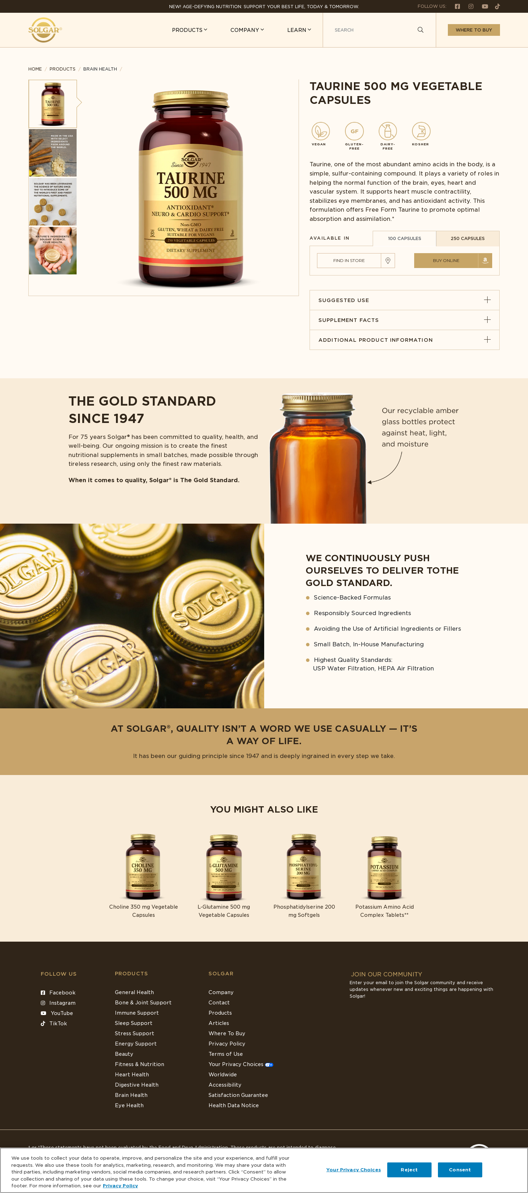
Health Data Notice (234, 1105)
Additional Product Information (404, 340)
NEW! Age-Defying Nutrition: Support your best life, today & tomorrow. (264, 6)
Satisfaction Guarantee (238, 1095)
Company (221, 992)
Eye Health (129, 1105)
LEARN (297, 30)
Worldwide (223, 1074)
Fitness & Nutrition (139, 1064)
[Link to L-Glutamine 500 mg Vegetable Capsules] (224, 876)
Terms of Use (226, 1054)
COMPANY (245, 30)
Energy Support (136, 1044)
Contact (219, 1002)
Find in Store (349, 260)
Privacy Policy (227, 1044)
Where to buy (474, 30)
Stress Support (134, 1033)
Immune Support (137, 1013)
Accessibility (225, 1085)
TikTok (54, 1023)
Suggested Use (404, 300)
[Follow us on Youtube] (482, 6)
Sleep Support (133, 1023)
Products (63, 69)
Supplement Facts (404, 320)
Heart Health (132, 1074)
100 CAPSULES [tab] (404, 238)
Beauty (124, 1054)
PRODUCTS (188, 30)
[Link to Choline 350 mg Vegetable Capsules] (143, 876)
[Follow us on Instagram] (468, 6)
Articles (219, 1023)
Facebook (58, 993)
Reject (409, 1169)
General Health (134, 992)
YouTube (57, 1013)
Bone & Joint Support (143, 1002)
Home (35, 69)
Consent (460, 1169)
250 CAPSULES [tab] (468, 238)
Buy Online (446, 260)
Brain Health (131, 1095)
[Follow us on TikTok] (495, 6)
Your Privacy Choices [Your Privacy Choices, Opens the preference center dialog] (353, 1169)
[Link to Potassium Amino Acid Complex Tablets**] (384, 876)
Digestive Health (137, 1085)
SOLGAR (221, 973)
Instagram (58, 1003)
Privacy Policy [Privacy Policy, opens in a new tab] (120, 1185)
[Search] (420, 30)
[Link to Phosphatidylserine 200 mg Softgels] (304, 876)
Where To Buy (227, 1033)
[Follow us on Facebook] (454, 6)
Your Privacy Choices (241, 1064)
